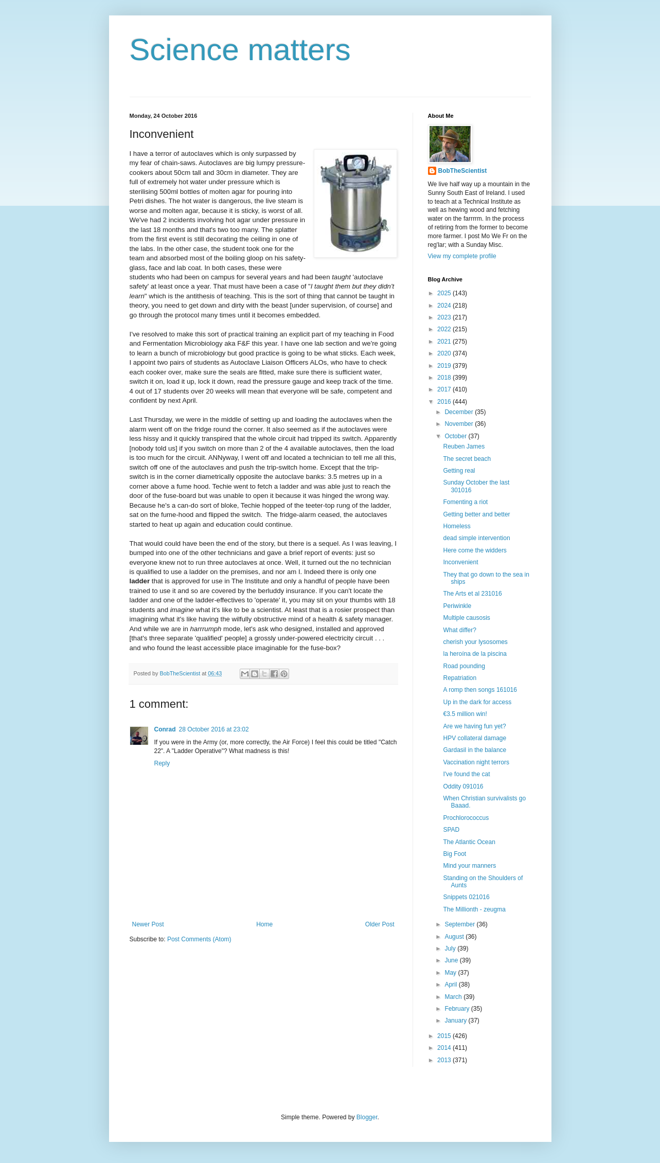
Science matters (240, 49)
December (459, 412)
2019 (445, 365)
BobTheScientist (462, 170)
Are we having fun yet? (474, 726)
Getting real (459, 470)
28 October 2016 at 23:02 (214, 729)
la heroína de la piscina (474, 653)
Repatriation (459, 678)
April (451, 984)
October (456, 436)
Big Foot (454, 853)
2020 (445, 353)
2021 (445, 341)
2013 (445, 1060)
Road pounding (464, 666)
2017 (445, 389)
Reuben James (464, 446)
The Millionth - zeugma (474, 909)
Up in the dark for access (477, 702)
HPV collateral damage (474, 738)
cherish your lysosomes (475, 642)
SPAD (451, 829)
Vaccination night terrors (476, 762)
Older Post (380, 924)
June (451, 960)
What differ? (459, 630)
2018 (445, 377)
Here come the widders (474, 550)
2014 (445, 1047)
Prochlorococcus (466, 817)
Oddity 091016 (463, 786)
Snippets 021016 (466, 897)
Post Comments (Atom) (199, 939)
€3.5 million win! (465, 714)
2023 (445, 317)
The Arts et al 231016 (472, 593)
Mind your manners (469, 865)
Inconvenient (460, 562)
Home (264, 924)
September (460, 924)
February (457, 1008)
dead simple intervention (476, 538)
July (450, 948)
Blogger (367, 1117)
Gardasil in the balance (474, 750)
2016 (445, 401)
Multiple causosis (466, 617)
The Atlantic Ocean (469, 842)
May (451, 972)
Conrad (165, 729)
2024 (445, 305)
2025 (445, 293)
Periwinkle (457, 606)
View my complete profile (462, 256)
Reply (162, 763)
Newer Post (148, 924)
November (459, 423)
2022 (445, 329)
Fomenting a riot (465, 502)
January (456, 1020)
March (453, 996)
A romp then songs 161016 (479, 689)
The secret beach (467, 458)
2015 (445, 1036)
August (455, 936)
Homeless (456, 526)
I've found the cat (466, 774)
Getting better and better (476, 514)
